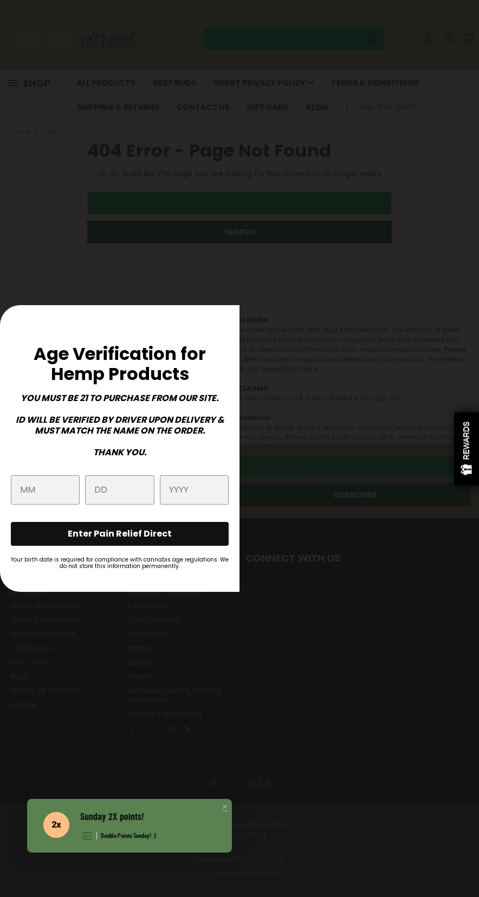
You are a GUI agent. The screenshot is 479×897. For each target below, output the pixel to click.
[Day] (119, 490)
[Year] (194, 490)
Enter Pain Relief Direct (120, 533)
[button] (225, 807)
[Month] (45, 490)
